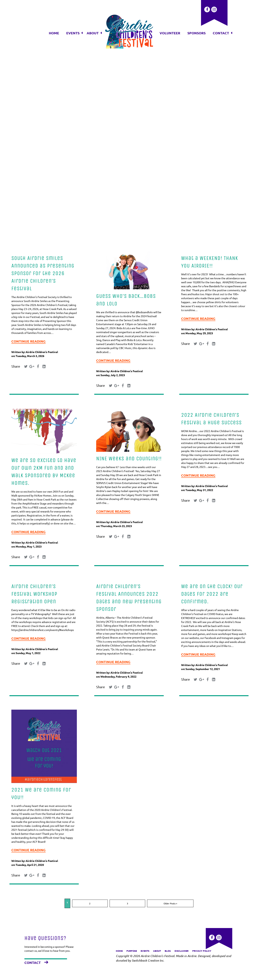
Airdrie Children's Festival (42, 352)
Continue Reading (28, 341)
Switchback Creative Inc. (148, 960)
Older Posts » (140, 910)
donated (121, 960)
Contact (32, 962)
